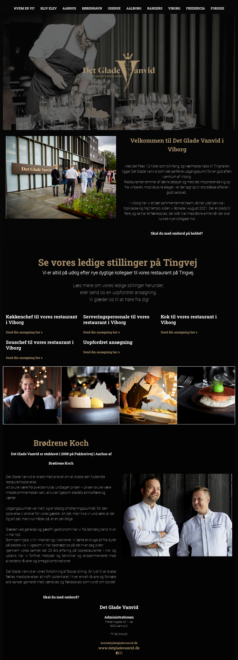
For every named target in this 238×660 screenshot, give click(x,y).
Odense (114, 8)
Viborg (174, 8)
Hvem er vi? (24, 8)
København (92, 8)
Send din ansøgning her (24, 332)
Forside (217, 8)
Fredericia (195, 8)
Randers (154, 8)
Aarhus (69, 8)
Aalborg (133, 8)
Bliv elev (49, 8)
